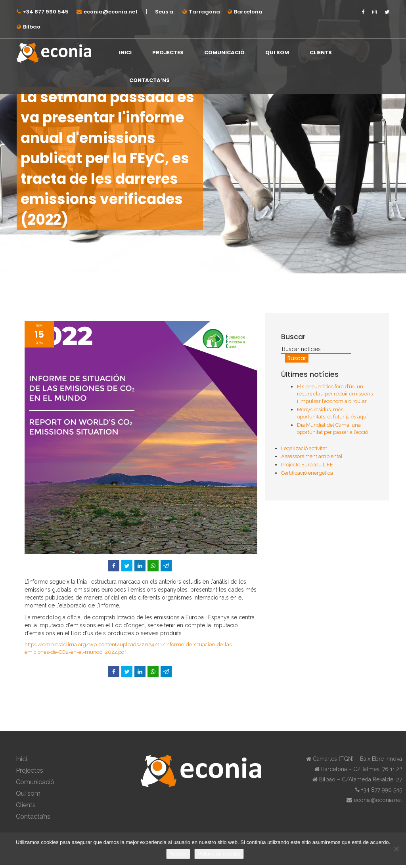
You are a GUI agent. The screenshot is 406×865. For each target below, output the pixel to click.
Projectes (168, 52)
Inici (125, 52)
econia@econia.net (111, 11)
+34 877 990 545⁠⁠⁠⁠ (46, 11)
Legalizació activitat (304, 448)
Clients (321, 52)
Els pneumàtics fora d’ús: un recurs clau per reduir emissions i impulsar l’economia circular (335, 394)
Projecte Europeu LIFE (307, 465)
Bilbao (31, 27)
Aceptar (178, 854)
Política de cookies (218, 854)
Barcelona (248, 11)
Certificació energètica (307, 473)
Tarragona (204, 11)
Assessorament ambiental (312, 456)
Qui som (277, 52)
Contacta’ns (149, 80)
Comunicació (224, 52)
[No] (396, 849)
